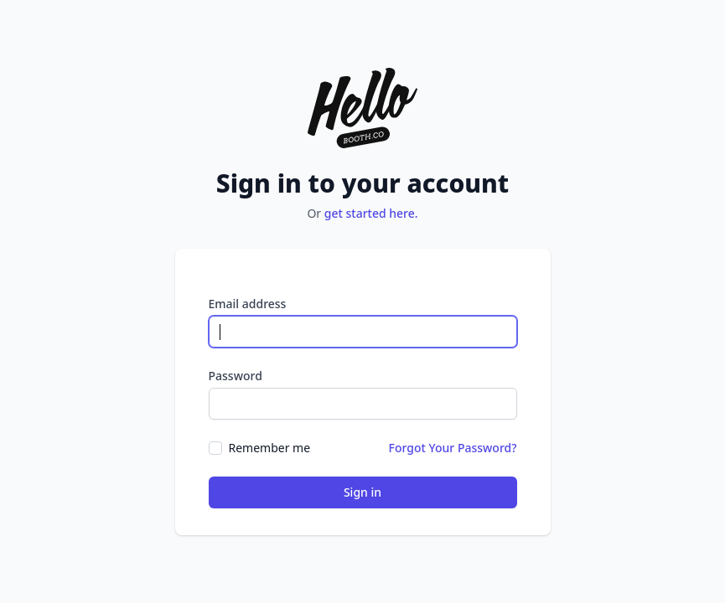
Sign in (362, 492)
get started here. (371, 213)
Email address (248, 304)
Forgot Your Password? (453, 448)
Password (235, 376)
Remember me (270, 448)
